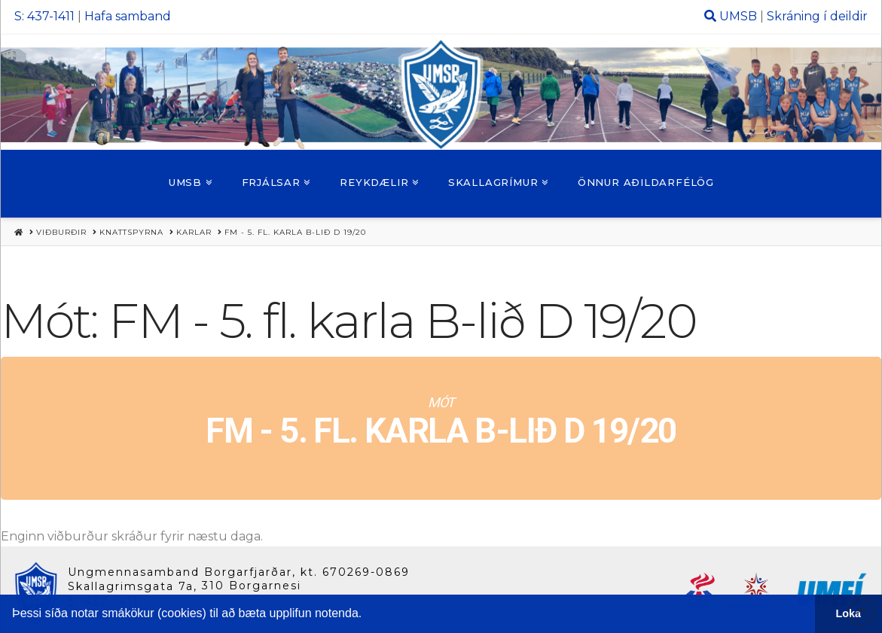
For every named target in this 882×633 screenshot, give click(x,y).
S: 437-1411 (44, 16)
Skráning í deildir (817, 16)
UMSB (738, 16)
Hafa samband (127, 16)
